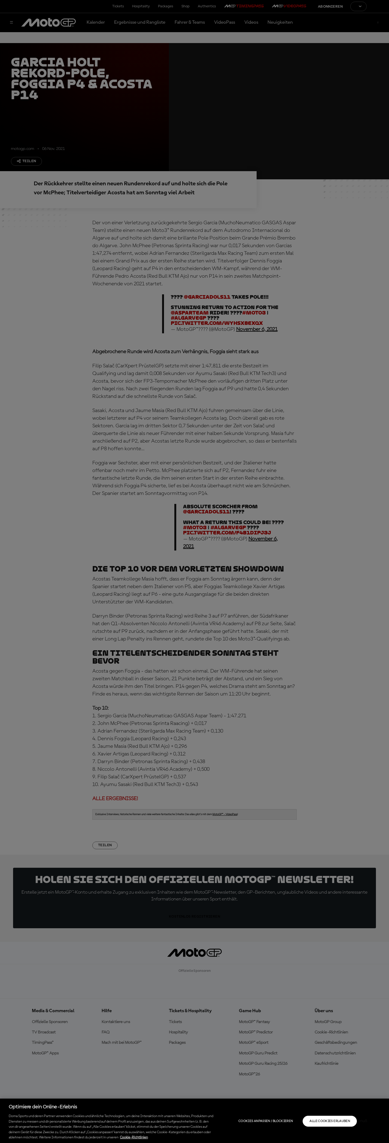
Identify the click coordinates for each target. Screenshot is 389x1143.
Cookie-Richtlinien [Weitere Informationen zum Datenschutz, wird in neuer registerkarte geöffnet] (134, 1137)
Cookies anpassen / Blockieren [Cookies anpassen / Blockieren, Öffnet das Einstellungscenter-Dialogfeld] (265, 1121)
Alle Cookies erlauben (329, 1121)
